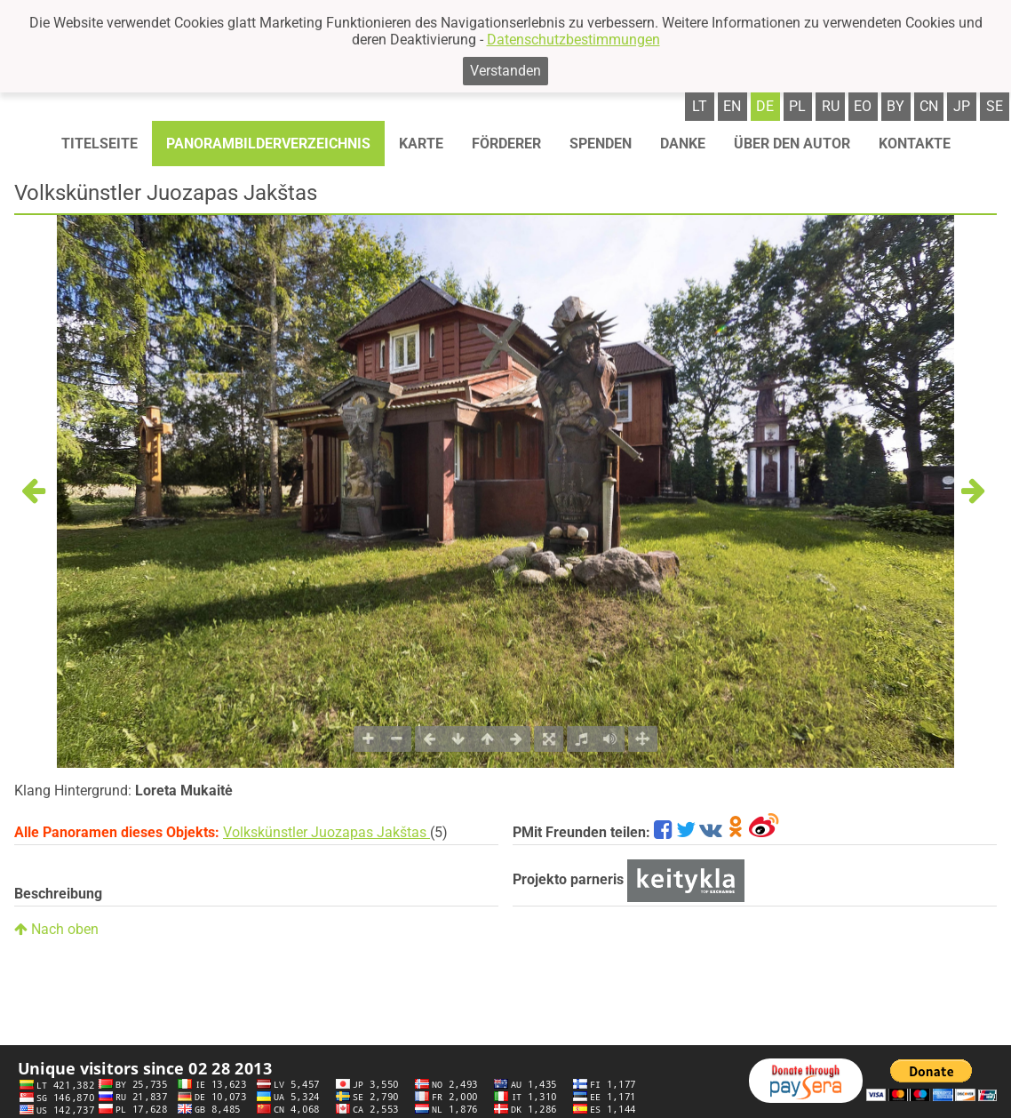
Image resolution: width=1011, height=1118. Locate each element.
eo (863, 106)
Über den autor (792, 143)
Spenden (600, 143)
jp (961, 106)
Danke (682, 143)
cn (928, 106)
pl (797, 106)
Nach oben (56, 929)
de (765, 106)
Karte (421, 143)
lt (699, 106)
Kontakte (915, 143)
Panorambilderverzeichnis (268, 143)
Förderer (506, 143)
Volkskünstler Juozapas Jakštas (326, 832)
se (994, 106)
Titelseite (99, 143)
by (895, 106)
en (732, 106)
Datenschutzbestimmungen (573, 39)
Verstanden (505, 70)
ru (831, 106)
